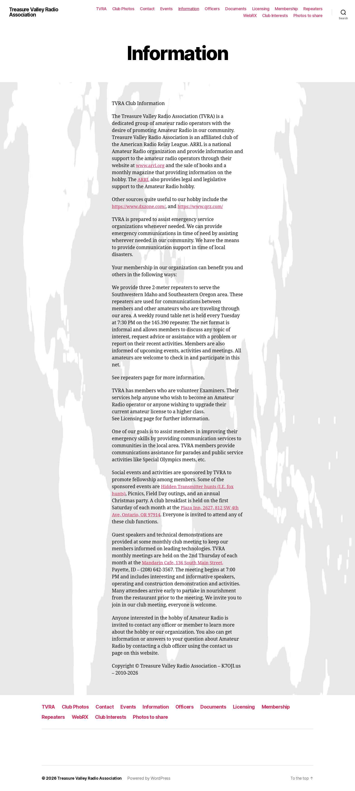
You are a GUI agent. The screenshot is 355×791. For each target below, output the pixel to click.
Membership (286, 8)
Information (188, 8)
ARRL (144, 180)
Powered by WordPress (151, 778)
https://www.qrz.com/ (205, 207)
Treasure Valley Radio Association (35, 12)
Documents (236, 8)
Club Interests (275, 15)
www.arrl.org (151, 166)
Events (166, 8)
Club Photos (123, 8)
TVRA (101, 8)
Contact (147, 8)
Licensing (260, 8)
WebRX (250, 15)
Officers (212, 8)
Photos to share (308, 15)
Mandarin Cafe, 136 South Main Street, (185, 563)
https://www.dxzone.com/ (140, 207)
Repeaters (313, 8)
